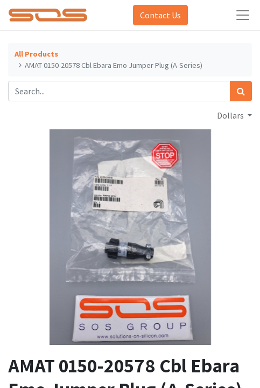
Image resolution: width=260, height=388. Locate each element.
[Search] (241, 91)
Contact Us (160, 15)
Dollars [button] (231, 115)
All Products (36, 54)
